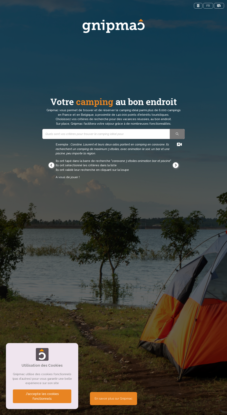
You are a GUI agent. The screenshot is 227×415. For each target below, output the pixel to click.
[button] (51, 165)
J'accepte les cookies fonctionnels (42, 396)
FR (208, 6)
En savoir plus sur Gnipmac (114, 398)
